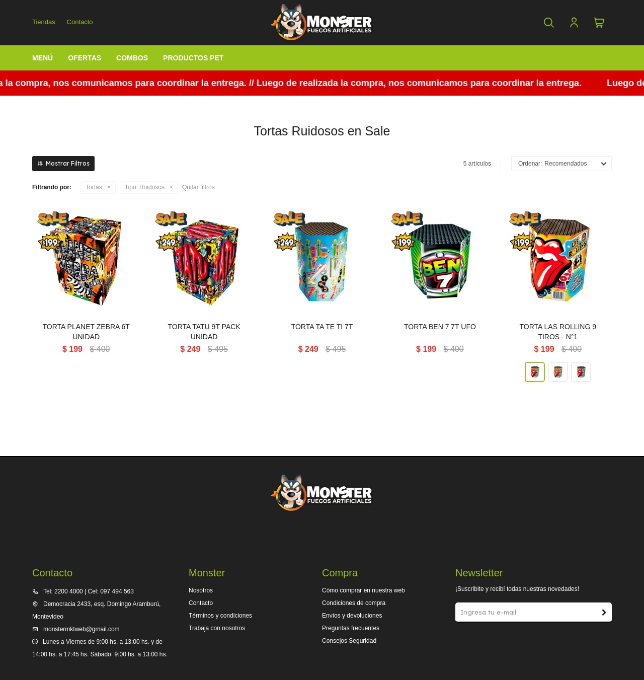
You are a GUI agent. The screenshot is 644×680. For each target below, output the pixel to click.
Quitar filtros (198, 187)
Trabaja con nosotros (217, 628)
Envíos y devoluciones (352, 615)
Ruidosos (145, 187)
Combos (132, 58)
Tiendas (43, 22)
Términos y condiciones (220, 615)
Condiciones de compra (353, 603)
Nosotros (201, 590)
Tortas (94, 187)
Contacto (80, 22)
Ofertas (84, 58)
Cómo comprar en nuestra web (363, 590)
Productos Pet (193, 58)
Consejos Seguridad (349, 640)
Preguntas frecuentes (350, 628)
